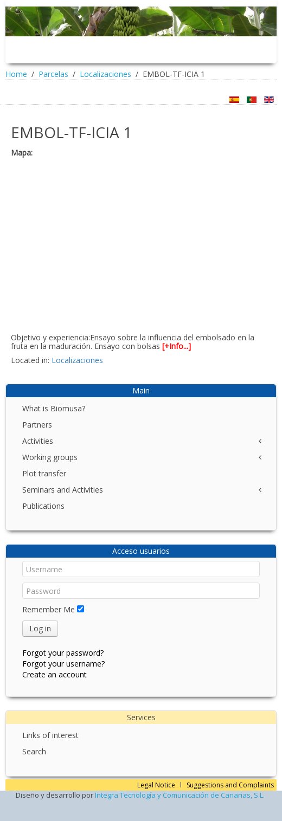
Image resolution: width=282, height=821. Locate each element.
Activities (37, 441)
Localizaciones (105, 74)
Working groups (50, 457)
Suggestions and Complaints (230, 785)
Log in (40, 628)
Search (34, 751)
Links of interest (50, 735)
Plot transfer (44, 473)
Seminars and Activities (62, 489)
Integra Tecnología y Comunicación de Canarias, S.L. (180, 795)
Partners (37, 424)
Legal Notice (156, 785)
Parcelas (53, 74)
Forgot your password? (63, 653)
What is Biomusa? (53, 408)
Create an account (54, 674)
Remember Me (48, 609)
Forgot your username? (63, 663)
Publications (43, 506)
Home (16, 74)
